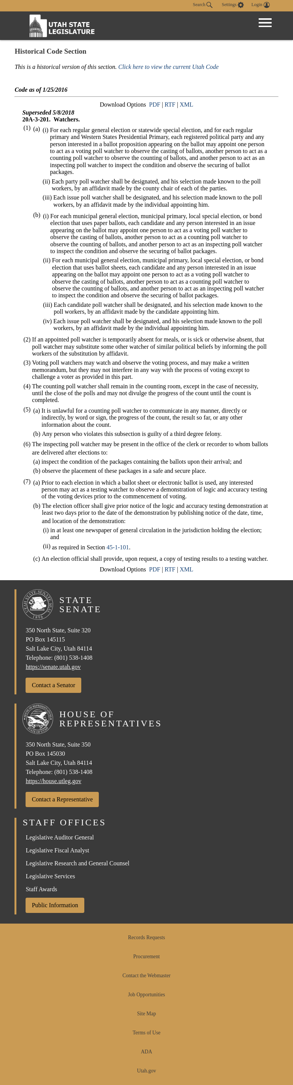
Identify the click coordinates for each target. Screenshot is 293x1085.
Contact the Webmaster (146, 975)
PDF (154, 104)
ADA (146, 1052)
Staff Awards (41, 889)
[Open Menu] (265, 22)
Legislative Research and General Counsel (77, 863)
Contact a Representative (62, 799)
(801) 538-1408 (73, 657)
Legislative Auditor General (60, 837)
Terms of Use (146, 1033)
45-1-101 (117, 547)
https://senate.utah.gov (53, 667)
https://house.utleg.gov (53, 781)
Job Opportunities (146, 994)
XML (186, 104)
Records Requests (146, 937)
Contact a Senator (53, 685)
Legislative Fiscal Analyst (57, 850)
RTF (169, 104)
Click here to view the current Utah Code (168, 67)
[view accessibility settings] (232, 5)
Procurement (146, 956)
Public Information (55, 905)
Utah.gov (146, 1071)
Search (203, 5)
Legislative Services (50, 876)
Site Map (146, 1013)
